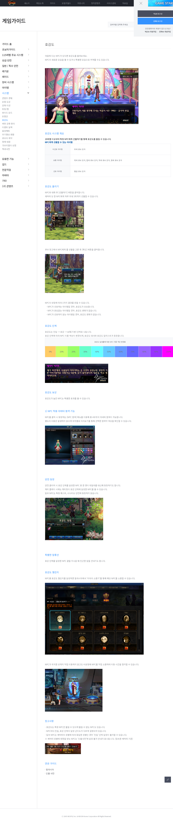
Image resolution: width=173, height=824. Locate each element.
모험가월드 (66, 3)
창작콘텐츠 (95, 3)
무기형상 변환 (8, 134)
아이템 (5, 87)
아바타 (5, 175)
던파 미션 (6, 105)
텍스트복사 (168, 780)
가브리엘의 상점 (9, 145)
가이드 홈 (7, 44)
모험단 (5, 116)
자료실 (125, 3)
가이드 (52, 3)
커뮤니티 (81, 3)
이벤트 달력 (7, 127)
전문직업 (6, 169)
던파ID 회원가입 (165, 31)
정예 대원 (6, 141)
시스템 (5, 93)
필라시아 (50, 769)
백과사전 (6, 149)
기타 (4, 180)
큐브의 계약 (7, 138)
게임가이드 (14, 20)
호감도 (5, 119)
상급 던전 (7, 60)
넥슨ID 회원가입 (150, 31)
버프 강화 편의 (8, 123)
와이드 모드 (7, 112)
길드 (4, 164)
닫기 (141, 3)
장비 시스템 (8, 82)
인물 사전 (50, 773)
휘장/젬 (5, 109)
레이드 (5, 76)
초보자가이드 (8, 49)
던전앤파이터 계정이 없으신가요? (158, 28)
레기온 (5, 71)
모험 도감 (6, 101)
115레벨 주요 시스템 (12, 55)
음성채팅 (6, 130)
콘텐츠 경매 (7, 98)
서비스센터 (111, 3)
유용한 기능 (8, 159)
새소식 (27, 3)
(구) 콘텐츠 (7, 186)
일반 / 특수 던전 (10, 65)
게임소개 (39, 3)
